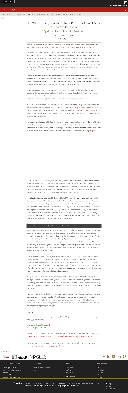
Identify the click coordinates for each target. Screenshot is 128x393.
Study (9, 14)
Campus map (101, 372)
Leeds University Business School (14, 9)
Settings (108, 386)
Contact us (81, 14)
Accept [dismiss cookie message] (109, 383)
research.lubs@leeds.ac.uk (40, 325)
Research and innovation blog (47, 18)
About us (65, 14)
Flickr (35, 370)
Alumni (57, 14)
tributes (68, 124)
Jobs (99, 368)
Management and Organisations (11, 377)
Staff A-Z (68, 370)
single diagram (91, 130)
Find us (100, 375)
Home (3, 14)
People (72, 14)
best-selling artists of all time (80, 107)
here (32, 333)
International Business (9, 375)
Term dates (101, 370)
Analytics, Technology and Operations (13, 370)
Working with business (45, 14)
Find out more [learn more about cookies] (110, 388)
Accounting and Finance (9, 368)
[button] (124, 10)
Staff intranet (69, 372)
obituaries (58, 124)
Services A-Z (69, 368)
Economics (5, 372)
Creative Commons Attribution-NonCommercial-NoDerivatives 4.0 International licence (60, 336)
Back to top (6, 351)
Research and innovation (24, 14)
